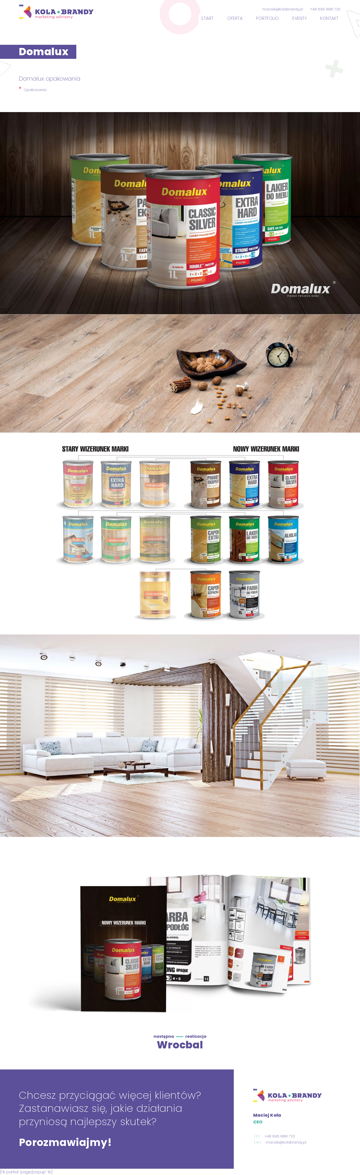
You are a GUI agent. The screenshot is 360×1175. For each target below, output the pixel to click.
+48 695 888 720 (325, 9)
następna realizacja (180, 1036)
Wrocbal (180, 1045)
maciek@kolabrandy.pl (282, 9)
